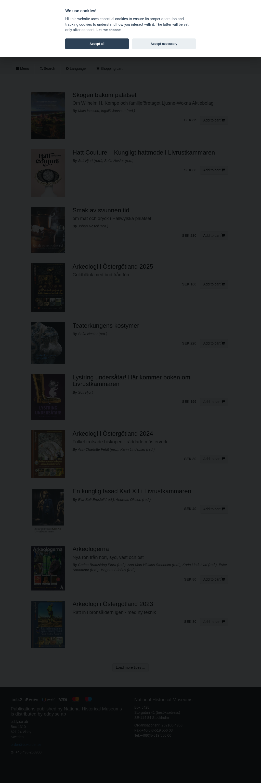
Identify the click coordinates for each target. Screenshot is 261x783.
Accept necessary (164, 44)
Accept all (97, 44)
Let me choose (108, 30)
